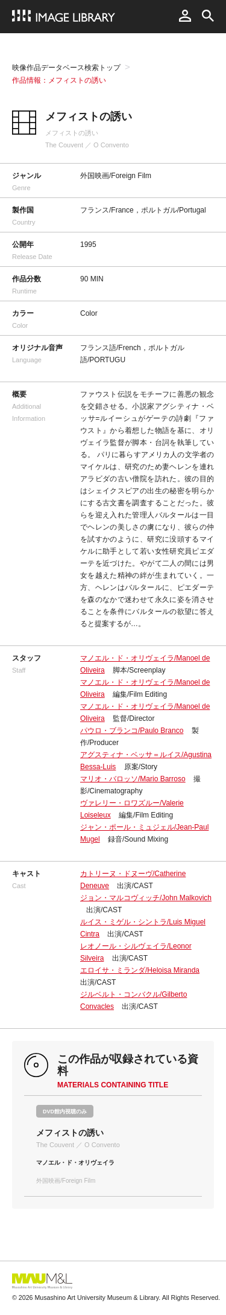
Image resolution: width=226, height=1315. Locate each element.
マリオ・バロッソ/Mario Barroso (133, 779)
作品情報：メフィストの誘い (59, 80)
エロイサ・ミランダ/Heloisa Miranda (139, 970)
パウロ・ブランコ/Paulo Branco (131, 730)
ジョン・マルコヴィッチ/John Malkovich (146, 898)
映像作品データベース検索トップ (66, 67)
